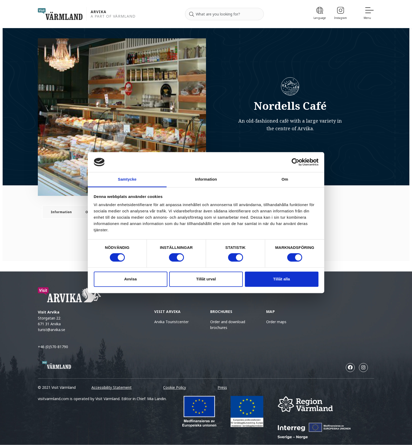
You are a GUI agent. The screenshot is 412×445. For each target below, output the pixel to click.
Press (222, 387)
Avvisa (130, 279)
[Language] (319, 14)
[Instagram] (340, 14)
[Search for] (224, 14)
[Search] (191, 14)
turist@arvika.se (51, 329)
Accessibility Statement (111, 387)
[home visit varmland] (60, 14)
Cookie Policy (174, 387)
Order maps (276, 321)
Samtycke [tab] (127, 179)
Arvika (98, 12)
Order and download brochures (227, 324)
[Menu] (369, 14)
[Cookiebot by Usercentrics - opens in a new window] (295, 162)
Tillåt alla (281, 279)
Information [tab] (206, 179)
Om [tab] (284, 179)
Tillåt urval (206, 279)
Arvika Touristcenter (171, 321)
